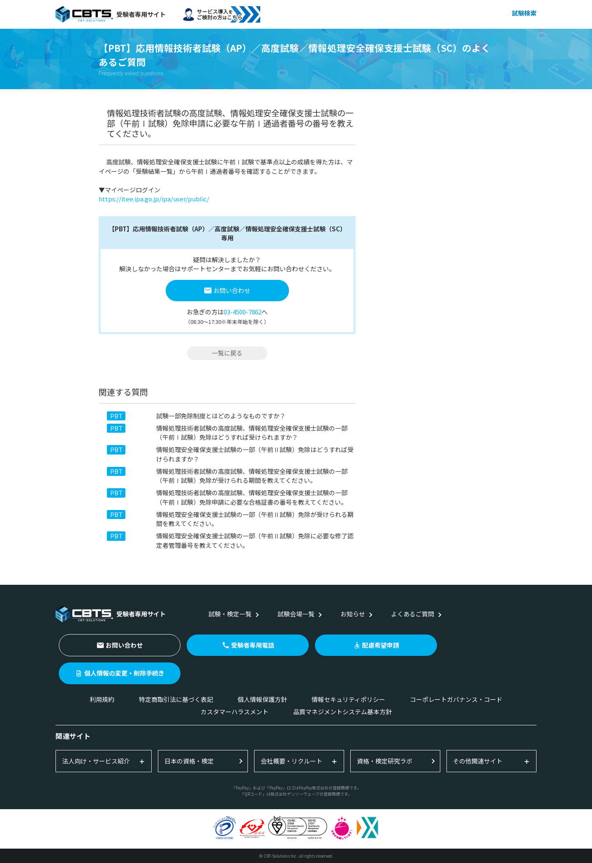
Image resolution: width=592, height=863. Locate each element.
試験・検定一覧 (230, 613)
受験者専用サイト (111, 14)
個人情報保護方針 (262, 699)
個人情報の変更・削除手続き (124, 673)
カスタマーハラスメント (234, 711)
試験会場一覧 (296, 613)
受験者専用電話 (252, 645)
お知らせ (352, 613)
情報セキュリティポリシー (348, 699)
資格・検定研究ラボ (384, 761)
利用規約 (102, 699)
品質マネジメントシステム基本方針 (342, 711)
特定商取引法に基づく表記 (176, 699)
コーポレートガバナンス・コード (456, 699)
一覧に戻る (227, 352)
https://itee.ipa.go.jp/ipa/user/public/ (154, 198)
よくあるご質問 (412, 613)
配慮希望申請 (380, 645)
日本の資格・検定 (189, 761)
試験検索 (524, 13)
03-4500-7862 (242, 311)
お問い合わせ (231, 290)
